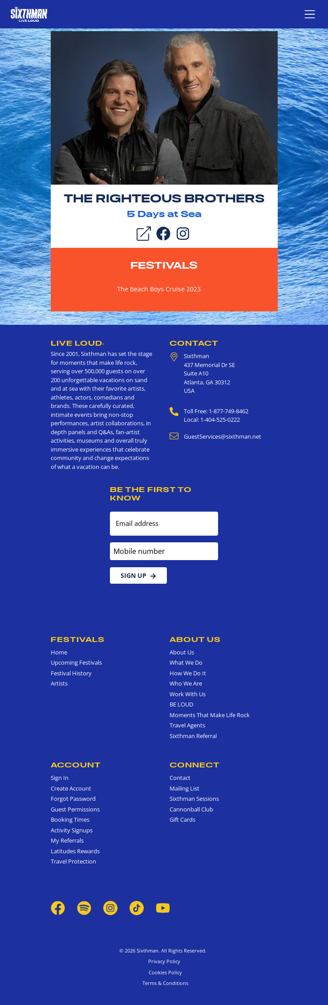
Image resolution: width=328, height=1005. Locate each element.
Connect (195, 764)
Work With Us (188, 694)
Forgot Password (73, 799)
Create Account (71, 788)
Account (76, 764)
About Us (195, 639)
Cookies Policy (164, 972)
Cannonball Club (191, 809)
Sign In (60, 778)
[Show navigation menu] (310, 14)
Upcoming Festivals (76, 662)
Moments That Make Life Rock (210, 715)
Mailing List (184, 788)
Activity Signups (72, 830)
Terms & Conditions (164, 983)
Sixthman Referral (193, 736)
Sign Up (138, 575)
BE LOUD (181, 704)
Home (59, 652)
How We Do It (188, 673)
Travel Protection (73, 861)
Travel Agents (187, 725)
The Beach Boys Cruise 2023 (159, 289)
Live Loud (78, 343)
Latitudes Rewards (75, 851)
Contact (194, 343)
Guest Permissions (75, 809)
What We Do (186, 662)
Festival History (71, 673)
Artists (59, 683)
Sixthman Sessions (194, 799)
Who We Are (186, 683)
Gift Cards (182, 819)
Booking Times (70, 819)
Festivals (164, 265)
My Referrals (67, 840)
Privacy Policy (164, 961)
